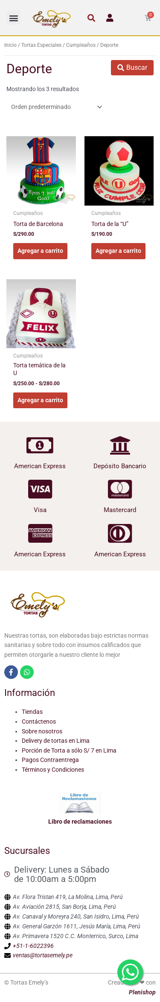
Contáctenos (39, 721)
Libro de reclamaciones (80, 821)
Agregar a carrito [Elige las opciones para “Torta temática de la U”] (40, 400)
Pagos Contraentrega (50, 759)
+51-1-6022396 (33, 945)
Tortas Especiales (41, 45)
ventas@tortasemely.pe (43, 955)
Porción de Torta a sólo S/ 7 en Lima (69, 750)
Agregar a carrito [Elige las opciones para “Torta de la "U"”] (118, 250)
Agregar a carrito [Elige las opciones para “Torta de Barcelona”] (40, 250)
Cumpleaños (81, 45)
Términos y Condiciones (53, 769)
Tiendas (32, 711)
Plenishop (142, 992)
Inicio (10, 45)
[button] (13, 18)
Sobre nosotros (42, 731)
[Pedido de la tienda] (55, 106)
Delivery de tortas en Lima (56, 740)
